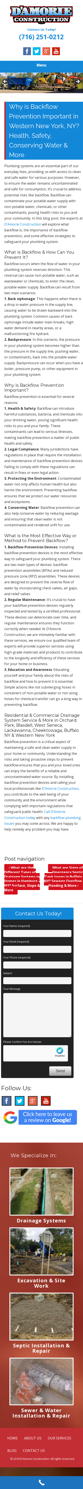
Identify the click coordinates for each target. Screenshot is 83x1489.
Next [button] (77, 82)
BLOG (12, 1450)
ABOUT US (32, 1438)
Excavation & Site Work (41, 1283)
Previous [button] (5, 82)
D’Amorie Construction (22, 224)
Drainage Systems (41, 1220)
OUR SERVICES (59, 1438)
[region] (41, 83)
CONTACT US (34, 1450)
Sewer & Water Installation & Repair (41, 1413)
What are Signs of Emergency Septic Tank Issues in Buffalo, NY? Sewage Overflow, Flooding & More (63, 876)
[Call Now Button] (41, 1482)
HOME (12, 1438)
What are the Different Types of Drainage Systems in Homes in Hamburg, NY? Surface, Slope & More (22, 878)
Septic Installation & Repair (41, 1348)
